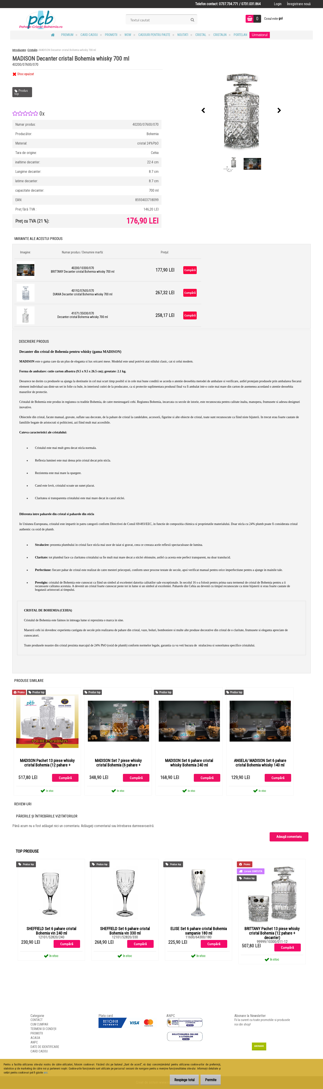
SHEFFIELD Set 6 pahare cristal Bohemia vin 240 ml (51, 931)
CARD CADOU (89, 35)
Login (278, 4)
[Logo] (41, 19)
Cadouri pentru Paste (154, 35)
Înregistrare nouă (299, 4)
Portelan (240, 35)
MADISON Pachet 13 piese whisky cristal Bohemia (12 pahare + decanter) (47, 765)
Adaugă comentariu (289, 837)
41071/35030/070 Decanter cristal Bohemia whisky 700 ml (82, 315)
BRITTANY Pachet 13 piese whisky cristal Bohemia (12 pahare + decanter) (272, 933)
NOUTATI (182, 35)
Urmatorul (259, 35)
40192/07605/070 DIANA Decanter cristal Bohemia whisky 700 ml (82, 292)
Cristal (200, 35)
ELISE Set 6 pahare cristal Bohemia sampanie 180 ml (198, 931)
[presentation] (203, 110)
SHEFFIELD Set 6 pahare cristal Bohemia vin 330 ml (125, 931)
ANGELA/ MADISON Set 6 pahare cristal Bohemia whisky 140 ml (260, 762)
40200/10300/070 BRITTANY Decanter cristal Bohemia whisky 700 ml (82, 269)
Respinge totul (180, 1080)
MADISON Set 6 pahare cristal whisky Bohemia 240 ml (189, 762)
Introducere (19, 50)
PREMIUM (67, 35)
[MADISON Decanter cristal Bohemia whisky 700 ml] (241, 111)
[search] (192, 20)
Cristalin (220, 35)
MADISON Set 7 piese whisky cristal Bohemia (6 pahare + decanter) (118, 765)
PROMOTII (111, 35)
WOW (127, 35)
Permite (209, 1080)
